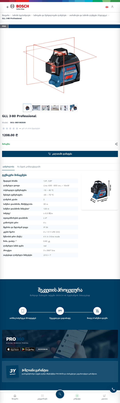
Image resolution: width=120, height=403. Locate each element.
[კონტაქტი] (77, 397)
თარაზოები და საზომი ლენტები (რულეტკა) (88, 15)
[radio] (3, 128)
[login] (112, 7)
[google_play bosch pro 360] (28, 364)
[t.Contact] (113, 389)
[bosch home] (19, 7)
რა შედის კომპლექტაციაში (28, 167)
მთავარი (5, 15)
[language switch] (107, 7)
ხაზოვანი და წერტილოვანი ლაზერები (50, 15)
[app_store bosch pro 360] (13, 364)
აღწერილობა (8, 167)
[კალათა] (104, 397)
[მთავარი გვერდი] (7, 7)
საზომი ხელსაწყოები (21, 15)
